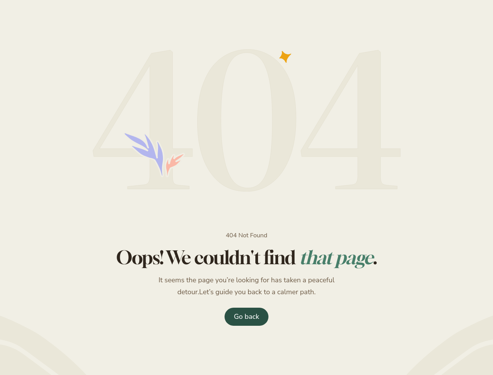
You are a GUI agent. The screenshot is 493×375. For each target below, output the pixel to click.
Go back (246, 316)
